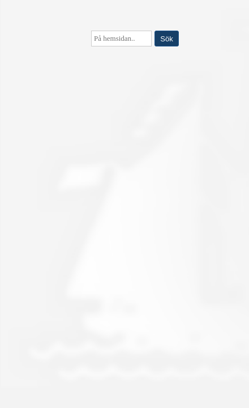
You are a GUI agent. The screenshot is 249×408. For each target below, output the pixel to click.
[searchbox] (121, 38)
